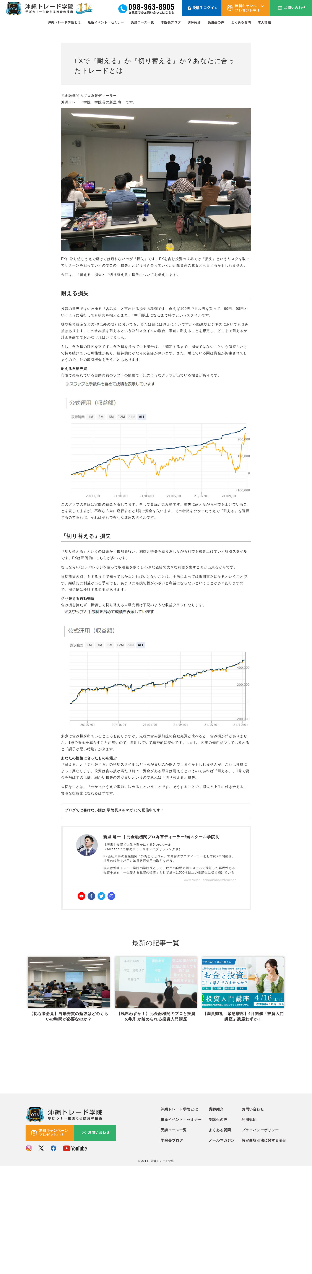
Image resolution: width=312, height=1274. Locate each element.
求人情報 (264, 22)
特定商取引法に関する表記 (264, 1249)
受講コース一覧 (142, 22)
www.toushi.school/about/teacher (210, 880)
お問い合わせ (253, 1217)
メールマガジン (222, 1249)
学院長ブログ (171, 22)
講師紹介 (194, 22)
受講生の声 (216, 22)
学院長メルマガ (120, 810)
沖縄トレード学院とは (64, 22)
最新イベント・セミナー (106, 22)
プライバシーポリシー (260, 1238)
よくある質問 (241, 22)
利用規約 (249, 1228)
